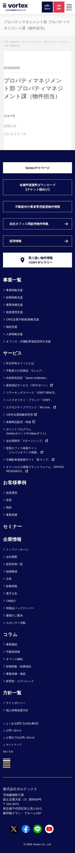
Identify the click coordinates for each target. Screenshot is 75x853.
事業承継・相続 (16, 673)
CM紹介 (11, 600)
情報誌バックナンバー (20, 608)
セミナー (12, 526)
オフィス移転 (14, 659)
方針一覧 (12, 692)
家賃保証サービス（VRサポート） (29, 385)
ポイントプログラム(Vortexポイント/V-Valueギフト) (26, 431)
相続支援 (11, 326)
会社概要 (11, 556)
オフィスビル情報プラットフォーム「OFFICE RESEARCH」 (35, 469)
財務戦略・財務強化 (18, 666)
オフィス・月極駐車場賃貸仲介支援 (28, 341)
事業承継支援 (14, 304)
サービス (12, 353)
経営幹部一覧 (14, 564)
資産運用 (11, 492)
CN (11, 751)
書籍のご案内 (14, 615)
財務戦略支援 (14, 297)
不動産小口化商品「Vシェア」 (25, 370)
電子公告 (11, 593)
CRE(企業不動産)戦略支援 (22, 319)
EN (5, 751)
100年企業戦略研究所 (21, 414)
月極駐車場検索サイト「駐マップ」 (30, 459)
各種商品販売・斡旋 (20, 422)
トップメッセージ (17, 549)
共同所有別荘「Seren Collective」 (27, 378)
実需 (9, 500)
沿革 (9, 578)
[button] (69, 7)
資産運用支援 (14, 312)
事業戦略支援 (14, 290)
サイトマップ (14, 744)
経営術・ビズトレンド (20, 681)
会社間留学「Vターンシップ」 (27, 440)
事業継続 (11, 644)
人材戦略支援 (14, 334)
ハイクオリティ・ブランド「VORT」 (29, 400)
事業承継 (11, 514)
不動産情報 (13, 651)
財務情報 (11, 586)
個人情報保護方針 (17, 710)
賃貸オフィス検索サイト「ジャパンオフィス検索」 (25, 450)
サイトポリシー (16, 702)
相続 (9, 507)
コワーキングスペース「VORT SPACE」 (31, 392)
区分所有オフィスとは (20, 363)
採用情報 (15, 241)
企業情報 (12, 539)
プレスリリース (15, 134)
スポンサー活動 (16, 622)
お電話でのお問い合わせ (20, 737)
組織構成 (11, 571)
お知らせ (10, 125)
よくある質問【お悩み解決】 (23, 723)
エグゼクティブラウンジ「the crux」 (31, 407)
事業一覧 (12, 280)
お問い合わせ (14, 730)
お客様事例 (14, 482)
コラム (10, 634)
